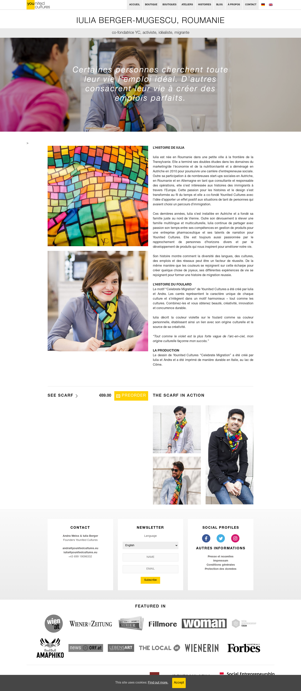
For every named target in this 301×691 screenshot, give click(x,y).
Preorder (134, 396)
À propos (234, 5)
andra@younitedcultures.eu (80, 548)
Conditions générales (221, 565)
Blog (219, 5)
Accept (179, 683)
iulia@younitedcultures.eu (80, 552)
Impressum (220, 561)
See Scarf (60, 396)
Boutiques (169, 5)
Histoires (204, 5)
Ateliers (187, 5)
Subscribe (150, 580)
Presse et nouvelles (221, 556)
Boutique (151, 5)
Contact (250, 5)
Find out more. (158, 683)
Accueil (134, 5)
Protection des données (220, 569)
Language (150, 536)
